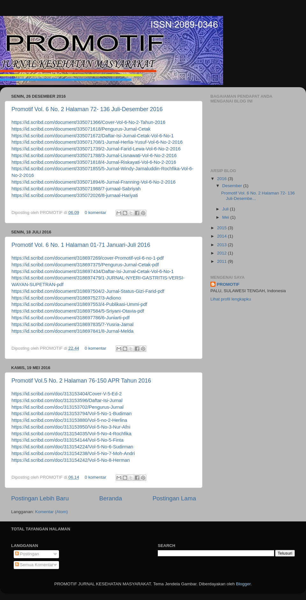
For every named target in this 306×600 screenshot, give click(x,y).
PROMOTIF (228, 284)
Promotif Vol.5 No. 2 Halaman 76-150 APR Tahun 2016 (81, 380)
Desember (232, 185)
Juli (226, 209)
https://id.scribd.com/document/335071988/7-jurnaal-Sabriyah (76, 188)
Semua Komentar (34, 564)
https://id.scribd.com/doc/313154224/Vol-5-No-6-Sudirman (72, 446)
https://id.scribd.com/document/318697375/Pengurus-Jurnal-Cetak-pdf (85, 264)
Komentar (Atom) (51, 511)
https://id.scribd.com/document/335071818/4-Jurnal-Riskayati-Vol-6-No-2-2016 (93, 162)
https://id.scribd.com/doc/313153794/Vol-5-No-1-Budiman (71, 413)
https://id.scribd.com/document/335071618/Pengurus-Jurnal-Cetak (81, 129)
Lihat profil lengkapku (230, 299)
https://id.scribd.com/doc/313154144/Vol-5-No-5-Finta (67, 440)
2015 (222, 227)
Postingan (27, 553)
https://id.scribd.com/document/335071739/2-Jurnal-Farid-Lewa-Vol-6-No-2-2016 (96, 148)
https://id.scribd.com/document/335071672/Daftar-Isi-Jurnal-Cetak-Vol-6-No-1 (92, 135)
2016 (222, 178)
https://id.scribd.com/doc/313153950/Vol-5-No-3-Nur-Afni (70, 426)
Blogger (243, 583)
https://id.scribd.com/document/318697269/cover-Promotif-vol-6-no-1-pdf (87, 258)
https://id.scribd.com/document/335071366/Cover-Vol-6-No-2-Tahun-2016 (88, 122)
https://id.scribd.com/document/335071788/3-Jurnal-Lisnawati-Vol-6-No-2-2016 (94, 155)
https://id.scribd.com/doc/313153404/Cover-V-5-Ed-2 (66, 393)
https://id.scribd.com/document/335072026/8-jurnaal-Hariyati (74, 195)
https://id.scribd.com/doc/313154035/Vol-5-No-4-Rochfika (71, 433)
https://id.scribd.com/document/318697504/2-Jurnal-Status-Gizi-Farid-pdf (87, 291)
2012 (222, 253)
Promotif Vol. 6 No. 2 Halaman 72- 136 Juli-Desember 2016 (87, 109)
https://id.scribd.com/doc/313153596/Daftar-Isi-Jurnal (66, 400)
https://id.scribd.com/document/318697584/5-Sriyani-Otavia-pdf (77, 311)
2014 (222, 236)
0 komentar (95, 212)
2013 (222, 244)
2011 (222, 261)
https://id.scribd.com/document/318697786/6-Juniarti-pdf (70, 317)
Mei (226, 217)
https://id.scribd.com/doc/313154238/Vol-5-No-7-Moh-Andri (73, 453)
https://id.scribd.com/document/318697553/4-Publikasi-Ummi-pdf (79, 304)
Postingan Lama (174, 498)
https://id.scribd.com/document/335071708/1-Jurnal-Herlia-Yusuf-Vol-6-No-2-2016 (97, 142)
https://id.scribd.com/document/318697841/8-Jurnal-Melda (72, 331)
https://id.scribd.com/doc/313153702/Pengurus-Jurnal (67, 407)
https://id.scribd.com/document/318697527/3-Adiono (66, 297)
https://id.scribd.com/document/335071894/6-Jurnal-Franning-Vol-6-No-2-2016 (93, 182)
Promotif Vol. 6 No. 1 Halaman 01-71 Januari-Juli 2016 (80, 245)
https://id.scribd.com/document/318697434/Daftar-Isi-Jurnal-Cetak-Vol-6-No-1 (92, 271)
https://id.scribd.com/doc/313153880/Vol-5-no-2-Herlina (69, 420)
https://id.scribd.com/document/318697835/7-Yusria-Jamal (72, 324)
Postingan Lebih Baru (40, 498)
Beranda (110, 498)
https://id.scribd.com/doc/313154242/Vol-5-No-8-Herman (70, 460)
